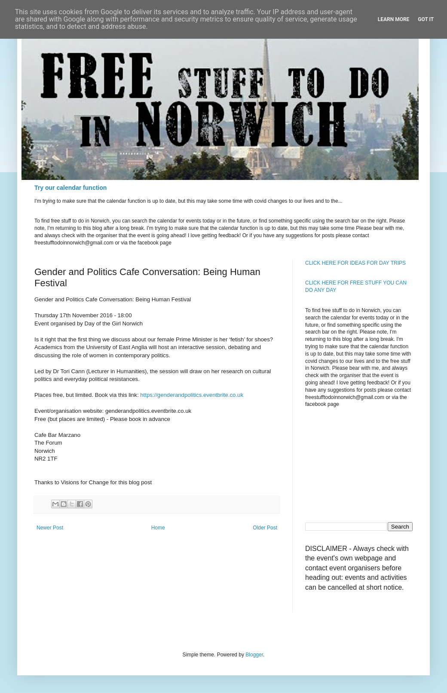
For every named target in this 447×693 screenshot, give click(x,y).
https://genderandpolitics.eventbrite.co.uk (191, 395)
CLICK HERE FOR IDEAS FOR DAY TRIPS (355, 263)
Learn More (394, 19)
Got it (426, 19)
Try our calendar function (70, 187)
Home (158, 528)
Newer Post (50, 528)
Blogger (254, 655)
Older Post (265, 528)
